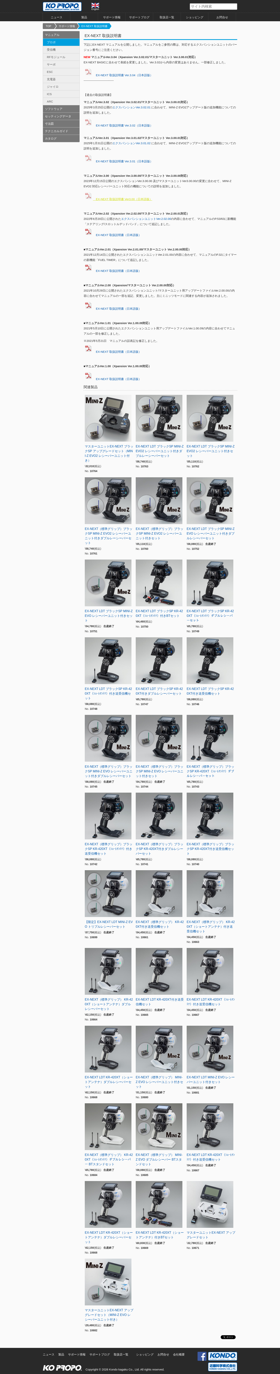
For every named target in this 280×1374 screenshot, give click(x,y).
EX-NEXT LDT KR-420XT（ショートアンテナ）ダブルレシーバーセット (109, 1082)
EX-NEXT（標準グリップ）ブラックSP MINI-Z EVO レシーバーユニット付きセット (159, 771)
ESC (50, 71)
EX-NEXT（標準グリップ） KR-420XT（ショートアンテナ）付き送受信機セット (211, 926)
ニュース (56, 17)
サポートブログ (139, 17)
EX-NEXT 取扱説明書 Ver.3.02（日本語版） (118, 125)
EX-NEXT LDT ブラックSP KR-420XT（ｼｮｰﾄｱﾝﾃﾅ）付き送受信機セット (108, 693)
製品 (84, 17)
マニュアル (52, 34)
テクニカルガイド (56, 131)
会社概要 (179, 1354)
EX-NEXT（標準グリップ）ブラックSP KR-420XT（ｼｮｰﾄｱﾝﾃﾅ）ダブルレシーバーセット (210, 771)
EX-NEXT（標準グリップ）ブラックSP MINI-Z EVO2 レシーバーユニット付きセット (159, 533)
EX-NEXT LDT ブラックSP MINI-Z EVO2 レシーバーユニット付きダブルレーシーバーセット (160, 451)
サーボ (51, 64)
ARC (50, 101)
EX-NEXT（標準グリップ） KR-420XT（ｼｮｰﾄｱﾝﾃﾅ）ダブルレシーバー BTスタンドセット (109, 1159)
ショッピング (194, 17)
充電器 (51, 79)
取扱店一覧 (167, 17)
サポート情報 (112, 17)
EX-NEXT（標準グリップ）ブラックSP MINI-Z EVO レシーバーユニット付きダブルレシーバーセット (108, 771)
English (95, 6)
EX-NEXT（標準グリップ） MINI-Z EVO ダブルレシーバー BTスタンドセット (159, 1159)
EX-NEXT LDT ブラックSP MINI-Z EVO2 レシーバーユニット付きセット (210, 451)
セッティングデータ (58, 116)
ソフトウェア (53, 109)
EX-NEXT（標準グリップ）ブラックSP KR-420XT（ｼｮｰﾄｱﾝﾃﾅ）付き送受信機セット (108, 849)
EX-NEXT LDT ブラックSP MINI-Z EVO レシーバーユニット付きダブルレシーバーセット (210, 533)
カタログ (51, 138)
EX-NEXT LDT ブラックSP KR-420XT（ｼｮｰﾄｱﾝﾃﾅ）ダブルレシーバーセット (210, 615)
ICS (49, 94)
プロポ (51, 42)
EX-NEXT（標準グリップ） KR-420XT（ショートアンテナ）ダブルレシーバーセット (109, 1004)
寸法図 (49, 123)
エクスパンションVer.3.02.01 (131, 107)
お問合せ (222, 17)
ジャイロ (53, 86)
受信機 (51, 49)
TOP (48, 26)
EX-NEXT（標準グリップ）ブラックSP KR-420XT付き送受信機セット (210, 849)
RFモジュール (56, 57)
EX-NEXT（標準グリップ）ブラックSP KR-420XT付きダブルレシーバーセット (159, 849)
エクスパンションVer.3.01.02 (131, 143)
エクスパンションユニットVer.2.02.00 (146, 218)
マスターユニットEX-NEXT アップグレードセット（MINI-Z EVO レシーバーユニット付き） (109, 1315)
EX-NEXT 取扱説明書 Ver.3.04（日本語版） (118, 75)
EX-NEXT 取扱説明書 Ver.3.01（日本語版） (118, 161)
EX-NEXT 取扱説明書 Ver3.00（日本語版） (118, 199)
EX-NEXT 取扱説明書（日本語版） (112, 235)
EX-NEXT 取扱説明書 (94, 26)
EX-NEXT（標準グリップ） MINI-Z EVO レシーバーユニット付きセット (159, 1082)
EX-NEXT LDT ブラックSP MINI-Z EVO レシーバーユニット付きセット (109, 615)
